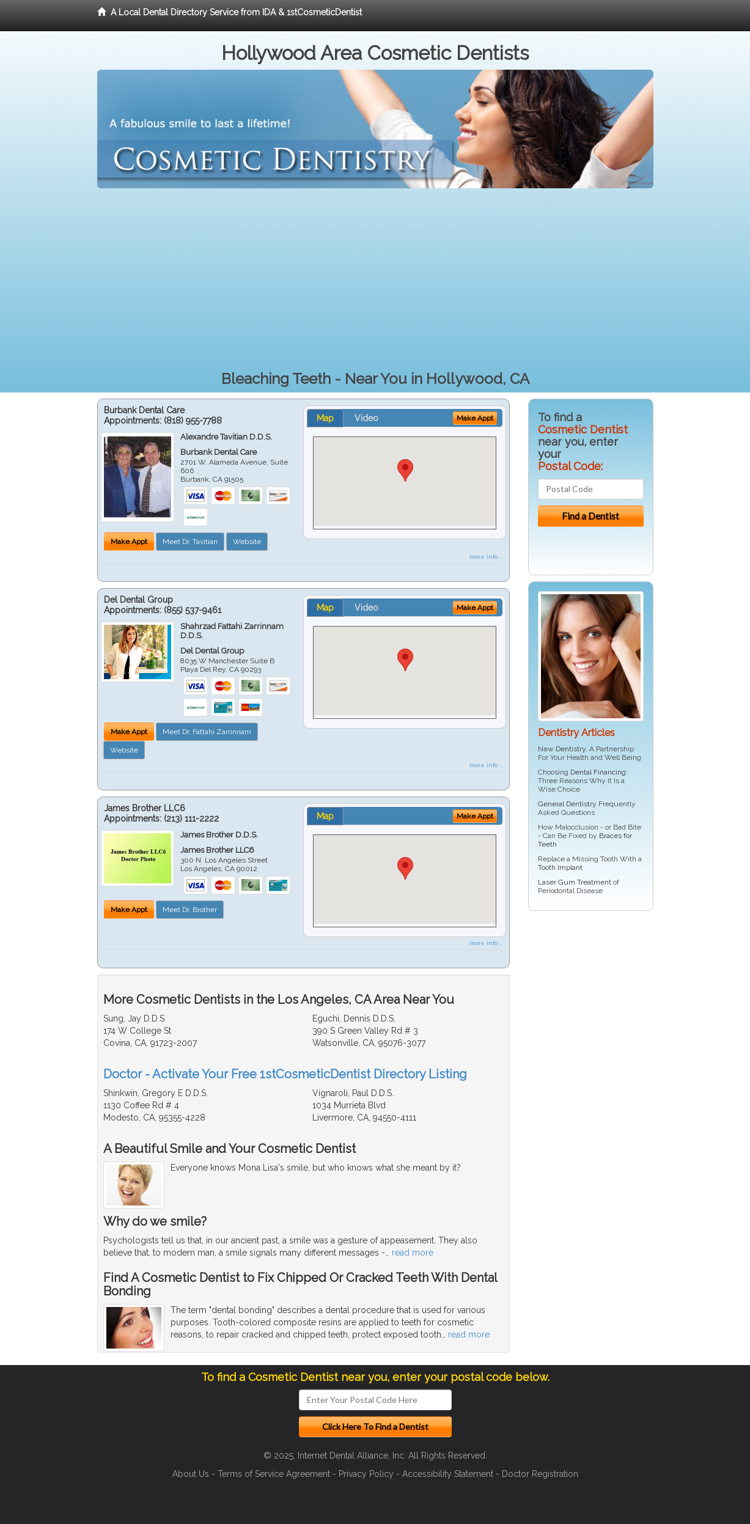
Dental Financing (598, 772)
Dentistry (571, 749)
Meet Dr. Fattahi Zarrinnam (207, 731)
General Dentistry (567, 804)
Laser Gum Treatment (574, 882)
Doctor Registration (540, 1474)
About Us (190, 1474)
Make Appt (129, 541)
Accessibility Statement (447, 1474)
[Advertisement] (375, 280)
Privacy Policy (366, 1474)
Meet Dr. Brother (190, 909)
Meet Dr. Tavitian (190, 541)
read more (412, 1252)
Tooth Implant (560, 867)
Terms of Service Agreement (274, 1474)
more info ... (486, 556)
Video (366, 418)
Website (247, 541)
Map (325, 418)
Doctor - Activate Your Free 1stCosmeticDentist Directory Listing (285, 1074)
